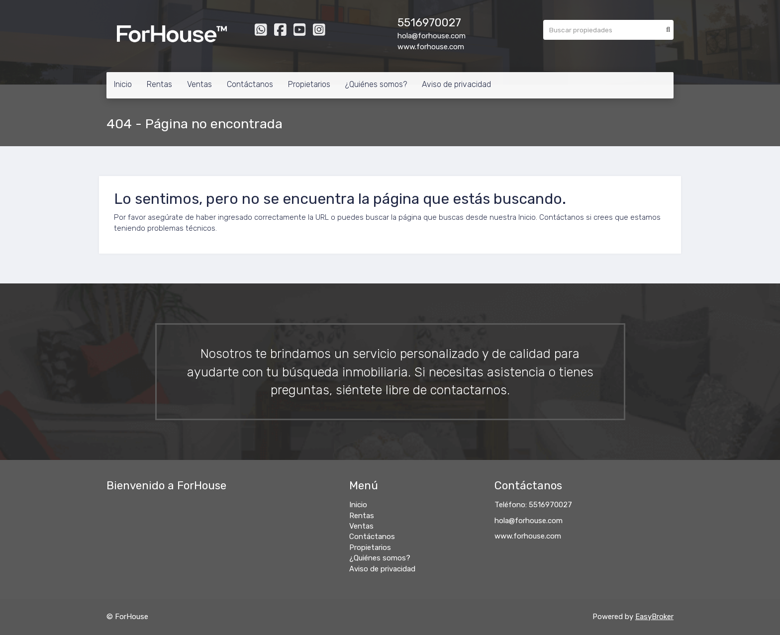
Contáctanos (250, 84)
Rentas (159, 84)
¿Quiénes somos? (376, 84)
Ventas (199, 84)
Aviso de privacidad (456, 84)
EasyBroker (654, 616)
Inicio (123, 84)
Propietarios (309, 84)
